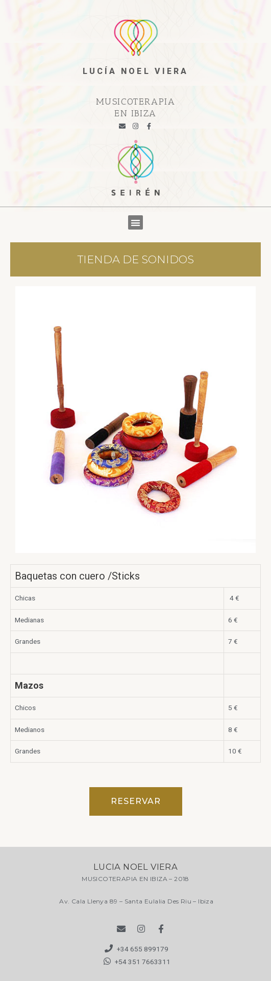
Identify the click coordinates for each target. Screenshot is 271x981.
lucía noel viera (136, 71)
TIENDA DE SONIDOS (136, 259)
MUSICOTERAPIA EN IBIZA (136, 107)
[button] (135, 222)
